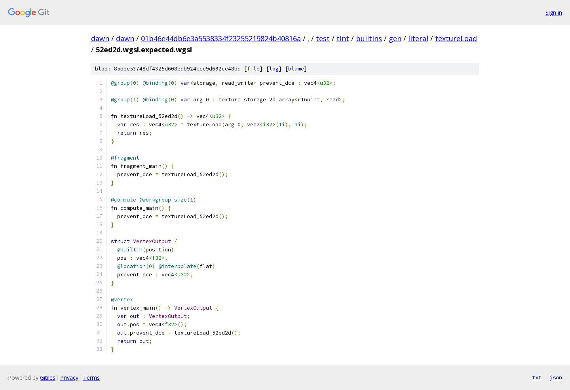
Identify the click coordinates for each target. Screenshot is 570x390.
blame (296, 68)
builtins (369, 38)
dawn (100, 38)
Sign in (553, 12)
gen (395, 38)
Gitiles (47, 377)
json (555, 377)
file (253, 68)
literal (418, 38)
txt (537, 377)
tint (342, 38)
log (274, 68)
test (323, 38)
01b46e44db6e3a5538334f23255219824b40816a (221, 38)
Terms (91, 377)
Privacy (69, 377)
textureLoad (456, 38)
